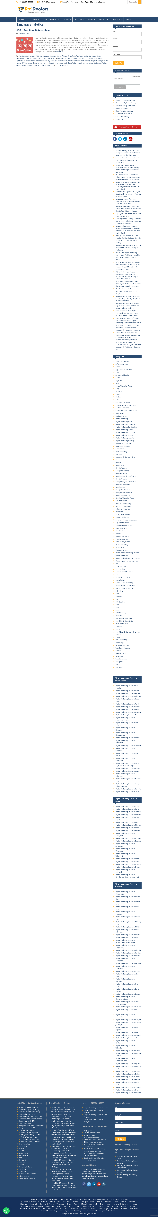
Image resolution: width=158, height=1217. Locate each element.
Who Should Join (49, 19)
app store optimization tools (57, 61)
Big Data (119, 380)
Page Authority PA (122, 566)
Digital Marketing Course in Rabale (128, 693)
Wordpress (119, 662)
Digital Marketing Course (124, 435)
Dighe (106, 1208)
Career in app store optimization (44, 63)
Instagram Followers (123, 514)
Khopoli (25, 1206)
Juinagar (124, 1206)
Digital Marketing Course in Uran (127, 771)
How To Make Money (123, 503)
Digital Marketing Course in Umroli (128, 1077)
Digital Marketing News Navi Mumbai (103, 1211)
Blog (41, 56)
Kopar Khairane (88, 1206)
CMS (117, 400)
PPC (117, 575)
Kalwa (108, 1204)
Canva (118, 394)
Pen (49, 1208)
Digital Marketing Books (124, 421)
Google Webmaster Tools (125, 498)
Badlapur (125, 1204)
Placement (116, 19)
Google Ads (120, 465)
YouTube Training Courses (30, 1142)
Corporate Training (122, 116)
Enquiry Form (88, 1130)
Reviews (66, 19)
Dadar (116, 1201)
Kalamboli (114, 1208)
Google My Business (123, 490)
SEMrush (119, 596)
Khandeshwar (25, 1208)
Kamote (84, 1208)
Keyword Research (49, 56)
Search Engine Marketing (124, 583)
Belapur (85, 1201)
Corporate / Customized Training (30, 1119)
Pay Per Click (120, 569)
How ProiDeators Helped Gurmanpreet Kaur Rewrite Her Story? (126, 291)
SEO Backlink (45, 58)
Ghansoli (100, 1206)
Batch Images (24, 1155)
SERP (52, 58)
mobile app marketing (85, 63)
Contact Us (119, 119)
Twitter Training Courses (29, 1137)
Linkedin (118, 534)
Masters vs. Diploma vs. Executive (35, 1201)
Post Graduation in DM (124, 114)
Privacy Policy (53, 1199)
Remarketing (120, 580)
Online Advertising (122, 550)
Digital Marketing (122, 419)
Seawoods (75, 1208)
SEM (117, 594)
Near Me (108, 1201)
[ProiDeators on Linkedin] (94, 1184)
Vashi (92, 1201)
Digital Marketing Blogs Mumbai (76, 1211)
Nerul (69, 1204)
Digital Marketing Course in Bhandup (129, 950)
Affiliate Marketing (122, 364)
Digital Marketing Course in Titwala (128, 861)
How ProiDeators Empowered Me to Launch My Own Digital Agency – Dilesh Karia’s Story (128, 298)
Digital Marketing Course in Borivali (128, 994)
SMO (117, 610)
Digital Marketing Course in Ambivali (128, 864)
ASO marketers (27, 63)
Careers (21, 1165)
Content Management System (126, 405)
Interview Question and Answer (127, 520)
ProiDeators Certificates (119, 1199)
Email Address (119, 79)
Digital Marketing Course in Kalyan (128, 809)
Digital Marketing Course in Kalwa (127, 828)
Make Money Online (123, 542)
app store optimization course (36, 61)
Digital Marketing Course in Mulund (128, 935)
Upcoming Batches (25, 1167)
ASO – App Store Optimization (33, 30)
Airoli (79, 1206)
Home (21, 19)
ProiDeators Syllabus (100, 1199)
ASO (37, 56)
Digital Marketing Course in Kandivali (128, 953)
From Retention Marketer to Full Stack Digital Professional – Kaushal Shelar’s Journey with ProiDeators (128, 283)
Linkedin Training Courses (30, 1139)
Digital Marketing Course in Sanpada (128, 707)
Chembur (42, 1204)
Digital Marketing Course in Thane (128, 806)
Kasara (40, 1206)
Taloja (116, 1206)
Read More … (60, 52)
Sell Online (119, 591)
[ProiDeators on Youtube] (99, 1184)
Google (118, 462)
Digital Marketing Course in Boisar (128, 1074)
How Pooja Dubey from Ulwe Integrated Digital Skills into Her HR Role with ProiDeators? (128, 201)
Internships (22, 1171)
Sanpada (132, 1206)
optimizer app (21, 65)
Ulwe (100, 1208)
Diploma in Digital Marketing (126, 103)
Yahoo (118, 664)
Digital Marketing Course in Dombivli (128, 814)
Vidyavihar (36, 1208)
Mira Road (66, 1201)
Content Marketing (122, 408)
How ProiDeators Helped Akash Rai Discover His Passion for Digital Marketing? (128, 247)
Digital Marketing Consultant (126, 432)
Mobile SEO (120, 547)
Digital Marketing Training (125, 441)
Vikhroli (59, 1206)
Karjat (33, 1206)
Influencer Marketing (123, 509)
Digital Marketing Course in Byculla (128, 1063)
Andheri (99, 1201)
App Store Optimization (27, 56)
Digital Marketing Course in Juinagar (128, 712)
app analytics (62, 58)
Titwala (51, 1204)
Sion (44, 1208)
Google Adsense (121, 468)
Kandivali (33, 1204)
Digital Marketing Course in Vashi (127, 709)
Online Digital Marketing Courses (127, 553)
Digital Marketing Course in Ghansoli (128, 696)
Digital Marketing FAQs (27, 1178)
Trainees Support (90, 1135)
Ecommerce (120, 449)
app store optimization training (79, 61)
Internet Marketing (122, 517)
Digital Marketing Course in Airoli (127, 691)
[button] (6, 1210)
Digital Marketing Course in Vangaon (128, 1071)
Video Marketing (121, 640)
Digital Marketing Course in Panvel (128, 738)
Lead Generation (121, 528)
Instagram (119, 512)
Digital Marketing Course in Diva (127, 822)
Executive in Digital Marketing (126, 106)
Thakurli (92, 1208)
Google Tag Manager (123, 495)
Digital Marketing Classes (124, 430)
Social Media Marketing (124, 618)
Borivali (123, 1201)
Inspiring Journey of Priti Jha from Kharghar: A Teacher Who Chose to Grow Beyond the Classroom (128, 152)
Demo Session (24, 1153)
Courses (33, 19)
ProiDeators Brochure (82, 1199)
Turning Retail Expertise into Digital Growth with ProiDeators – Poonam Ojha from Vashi (128, 194)
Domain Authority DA (123, 443)
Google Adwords (121, 473)
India (51, 1201)
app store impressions (89, 58)
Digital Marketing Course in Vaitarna (128, 1035)
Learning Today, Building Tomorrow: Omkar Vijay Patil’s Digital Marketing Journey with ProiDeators (129, 221)
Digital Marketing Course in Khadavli (128, 838)
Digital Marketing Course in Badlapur (129, 841)
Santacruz (57, 1208)
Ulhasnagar (61, 1204)
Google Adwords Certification (126, 476)
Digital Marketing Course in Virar (127, 1032)
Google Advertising (122, 471)
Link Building (78, 56)
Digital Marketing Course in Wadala (128, 768)
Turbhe (108, 1206)
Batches (78, 19)
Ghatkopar (24, 1204)
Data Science (120, 413)
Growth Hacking (121, 501)
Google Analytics (121, 479)
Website (118, 651)
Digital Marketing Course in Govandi (128, 745)
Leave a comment (62, 65)
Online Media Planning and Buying (128, 558)
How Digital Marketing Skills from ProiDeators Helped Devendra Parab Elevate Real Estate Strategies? (129, 208)
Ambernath (93, 1204)
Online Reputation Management (127, 561)
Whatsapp (119, 656)
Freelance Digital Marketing (125, 457)
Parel (72, 1206)
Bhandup (132, 1201)
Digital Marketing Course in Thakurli (128, 812)
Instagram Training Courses (30, 1135)
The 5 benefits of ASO (45, 65)
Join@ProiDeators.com (48, 2)
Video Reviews (24, 1176)
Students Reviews (122, 624)
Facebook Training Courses (30, 1132)
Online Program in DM (123, 108)
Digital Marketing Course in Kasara (128, 830)
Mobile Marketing (90, 56)
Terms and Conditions (38, 1199)
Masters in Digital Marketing (126, 100)
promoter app (32, 65)
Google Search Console (124, 493)
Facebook (119, 454)
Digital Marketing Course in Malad (128, 956)
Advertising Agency (122, 361)
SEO (39, 58)
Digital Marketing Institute (125, 438)
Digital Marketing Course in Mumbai (128, 1093)
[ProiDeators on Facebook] (84, 1184)
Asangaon (134, 1204)
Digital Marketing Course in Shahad (128, 867)
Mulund (84, 1204)
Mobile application (100, 63)
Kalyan (58, 1201)
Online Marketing (31, 58)
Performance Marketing (124, 572)
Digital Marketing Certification (126, 427)
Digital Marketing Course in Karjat (127, 859)
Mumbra (116, 1204)
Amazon (118, 367)
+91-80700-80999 (25, 2)
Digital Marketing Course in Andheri (128, 971)
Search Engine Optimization (125, 585)
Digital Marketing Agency (93, 1142)
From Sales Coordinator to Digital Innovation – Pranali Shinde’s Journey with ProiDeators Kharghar (128, 327)
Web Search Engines (123, 648)
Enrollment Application (92, 1133)
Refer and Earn (66, 1199)
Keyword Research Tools (65, 56)
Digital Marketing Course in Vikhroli (128, 1038)
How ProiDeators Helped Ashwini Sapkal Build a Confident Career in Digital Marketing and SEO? (128, 305)
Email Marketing (121, 451)
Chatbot (118, 397)
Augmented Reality (122, 375)
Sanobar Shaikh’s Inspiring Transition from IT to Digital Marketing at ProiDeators (128, 160)
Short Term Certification (124, 111)
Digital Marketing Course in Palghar (128, 1079)
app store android (74, 58)
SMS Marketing (121, 613)
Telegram (119, 626)
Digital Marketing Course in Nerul (127, 715)
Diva (101, 1204)
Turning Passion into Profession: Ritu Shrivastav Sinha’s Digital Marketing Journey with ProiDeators (128, 320)
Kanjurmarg (49, 1206)
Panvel (76, 1204)
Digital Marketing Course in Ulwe (127, 792)
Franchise (22, 1162)
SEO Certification (25, 1123)
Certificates (23, 1146)
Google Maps (120, 487)
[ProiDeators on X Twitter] (89, 1184)
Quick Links (133, 2)
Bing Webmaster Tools (124, 386)
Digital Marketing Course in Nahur (128, 937)
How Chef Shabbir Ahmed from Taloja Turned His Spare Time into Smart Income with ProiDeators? (128, 177)
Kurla (66, 1206)
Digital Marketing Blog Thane (51, 1211)
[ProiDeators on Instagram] (104, 1184)
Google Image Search (123, 484)
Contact (102, 19)
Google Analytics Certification (126, 482)
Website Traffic (121, 653)
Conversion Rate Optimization (66, 63)
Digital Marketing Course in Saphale (128, 1087)
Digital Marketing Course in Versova (128, 963)
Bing (117, 383)
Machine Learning (122, 539)
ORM (117, 564)
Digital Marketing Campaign (125, 424)
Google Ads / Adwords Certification (31, 1125)
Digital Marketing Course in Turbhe (128, 704)
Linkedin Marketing (122, 536)
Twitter (118, 637)
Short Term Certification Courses (30, 1116)
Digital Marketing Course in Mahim (128, 927)
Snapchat (119, 616)
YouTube (119, 667)
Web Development (122, 645)
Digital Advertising (122, 416)
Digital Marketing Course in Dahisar (128, 1007)
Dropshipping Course (123, 446)
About (90, 19)
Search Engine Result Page (125, 588)
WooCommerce (121, 659)
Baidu (118, 378)
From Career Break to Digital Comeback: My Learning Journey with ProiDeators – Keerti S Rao (127, 313)
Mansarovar (133, 1208)
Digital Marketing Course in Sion (127, 1090)
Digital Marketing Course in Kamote (128, 789)
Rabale (66, 1208)
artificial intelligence (98, 61)
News (128, 19)
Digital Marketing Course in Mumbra (128, 825)
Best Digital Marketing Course (93, 2)
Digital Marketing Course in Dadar (128, 1051)
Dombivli (76, 1201)
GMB (117, 460)
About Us (22, 1151)
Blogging (119, 391)
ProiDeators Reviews (123, 577)
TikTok (118, 629)
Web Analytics (120, 642)
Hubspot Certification (123, 506)
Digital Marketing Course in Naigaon (128, 1020)
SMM (117, 607)
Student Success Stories (27, 1174)
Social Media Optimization (125, 621)
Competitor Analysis (123, 402)
